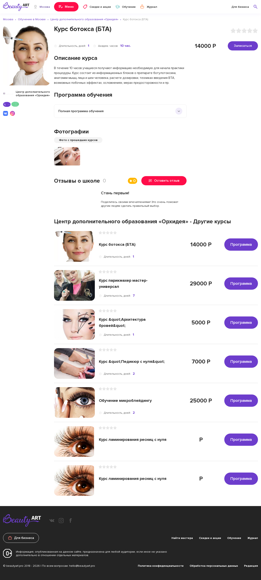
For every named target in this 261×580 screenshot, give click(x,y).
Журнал (252, 538)
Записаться (243, 46)
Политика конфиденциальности (161, 566)
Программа (241, 244)
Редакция (251, 566)
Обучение (234, 538)
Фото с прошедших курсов (78, 140)
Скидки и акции (210, 538)
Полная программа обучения (81, 111)
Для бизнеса (240, 7)
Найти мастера (182, 538)
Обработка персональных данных (214, 566)
